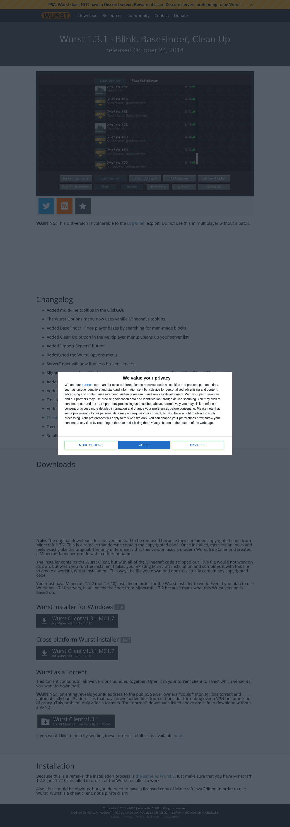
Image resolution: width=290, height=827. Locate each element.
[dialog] (145, 413)
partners (87, 385)
